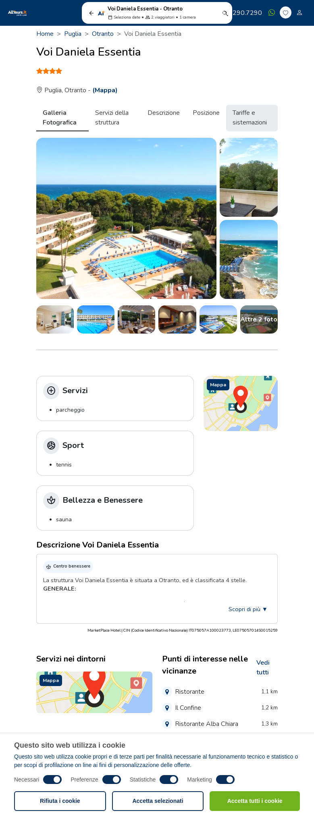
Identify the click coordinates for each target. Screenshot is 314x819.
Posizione (206, 112)
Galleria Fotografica (60, 117)
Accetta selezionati (157, 801)
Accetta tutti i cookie (255, 801)
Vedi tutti (263, 667)
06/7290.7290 (236, 13)
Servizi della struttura (112, 117)
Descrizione (164, 112)
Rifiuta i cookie (60, 801)
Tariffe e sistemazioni (250, 117)
